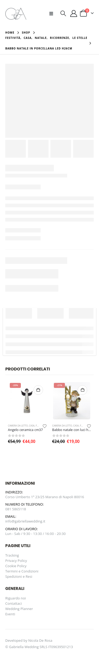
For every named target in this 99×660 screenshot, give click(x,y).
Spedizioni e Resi (18, 576)
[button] (52, 13)
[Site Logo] (15, 13)
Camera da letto (18, 425)
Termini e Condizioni (21, 571)
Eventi (10, 614)
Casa (32, 425)
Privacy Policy (16, 560)
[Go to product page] (27, 400)
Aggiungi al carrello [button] (38, 390)
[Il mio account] (74, 13)
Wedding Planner (19, 608)
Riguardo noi (15, 598)
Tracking (12, 555)
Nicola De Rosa (40, 640)
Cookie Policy (15, 565)
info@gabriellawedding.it (25, 521)
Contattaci (13, 603)
